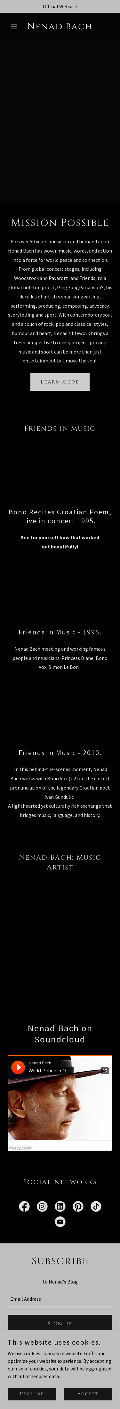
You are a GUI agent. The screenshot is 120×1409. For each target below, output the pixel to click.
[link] (59, 27)
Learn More (60, 381)
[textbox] (60, 1299)
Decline (32, 1394)
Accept (88, 1394)
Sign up (60, 1323)
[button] (15, 26)
